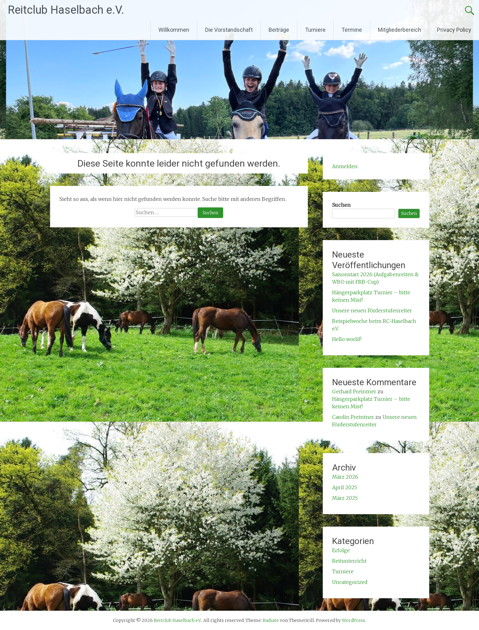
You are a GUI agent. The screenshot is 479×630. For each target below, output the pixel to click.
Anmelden (345, 166)
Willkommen (173, 29)
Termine (351, 29)
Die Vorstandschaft (229, 29)
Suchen (341, 205)
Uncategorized (350, 582)
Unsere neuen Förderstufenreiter (372, 310)
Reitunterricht (349, 561)
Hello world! (346, 339)
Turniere (315, 29)
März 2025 (345, 498)
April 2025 (344, 487)
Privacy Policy (454, 29)
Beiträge (279, 29)
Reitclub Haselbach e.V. (66, 10)
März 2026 (345, 477)
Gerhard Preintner (354, 391)
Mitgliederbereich (399, 29)
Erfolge (341, 550)
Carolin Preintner (353, 417)
